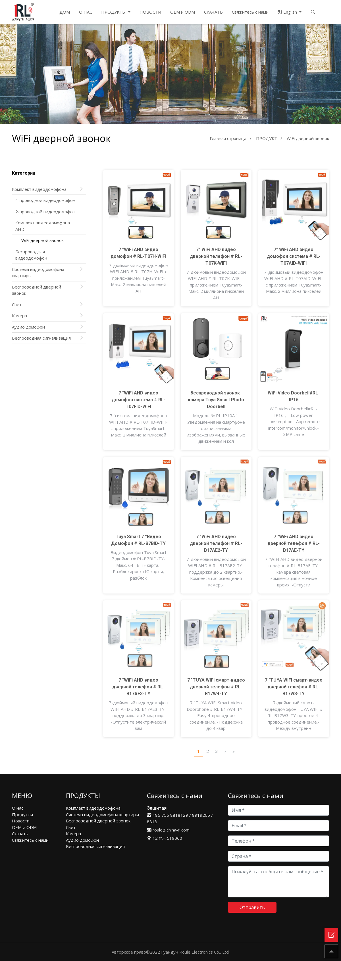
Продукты (22, 814)
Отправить (252, 907)
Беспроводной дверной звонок (36, 290)
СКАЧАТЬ (213, 12)
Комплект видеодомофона (39, 189)
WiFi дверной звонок (42, 240)
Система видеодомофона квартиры (38, 272)
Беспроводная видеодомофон (31, 255)
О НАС (85, 12)
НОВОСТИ (150, 12)
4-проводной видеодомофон (45, 200)
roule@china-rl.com (168, 830)
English (288, 12)
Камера (19, 315)
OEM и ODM (182, 12)
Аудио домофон (28, 327)
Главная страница (228, 138)
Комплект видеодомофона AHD (42, 226)
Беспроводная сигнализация (41, 338)
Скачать (20, 833)
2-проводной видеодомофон (45, 211)
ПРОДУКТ (266, 138)
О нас (17, 808)
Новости (21, 821)
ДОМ (64, 12)
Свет (17, 304)
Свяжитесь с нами (250, 12)
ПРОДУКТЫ (114, 12)
